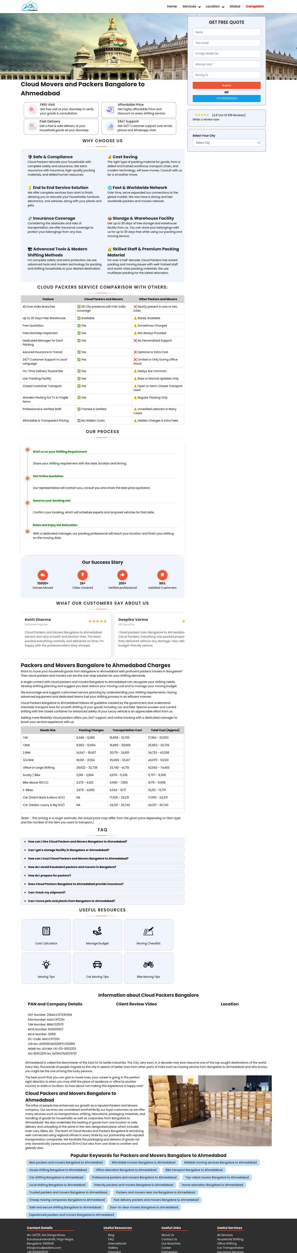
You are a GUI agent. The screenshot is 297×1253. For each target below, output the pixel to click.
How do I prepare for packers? (49, 875)
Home (172, 6)
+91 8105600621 (226, 98)
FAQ (111, 1239)
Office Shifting (227, 1243)
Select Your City (204, 136)
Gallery (113, 1248)
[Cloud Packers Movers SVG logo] (29, 6)
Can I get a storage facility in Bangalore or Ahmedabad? (68, 850)
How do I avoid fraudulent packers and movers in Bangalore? (72, 867)
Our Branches (171, 1243)
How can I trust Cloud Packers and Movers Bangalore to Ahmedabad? (78, 858)
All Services (225, 1235)
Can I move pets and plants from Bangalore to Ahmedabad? (71, 901)
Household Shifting (230, 1239)
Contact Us (169, 1239)
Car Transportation (230, 1248)
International (117, 1243)
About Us (167, 1235)
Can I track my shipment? (46, 892)
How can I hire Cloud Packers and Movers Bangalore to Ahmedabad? (77, 842)
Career (166, 1248)
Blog (111, 1235)
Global (235, 6)
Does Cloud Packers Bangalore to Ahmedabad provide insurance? (76, 884)
